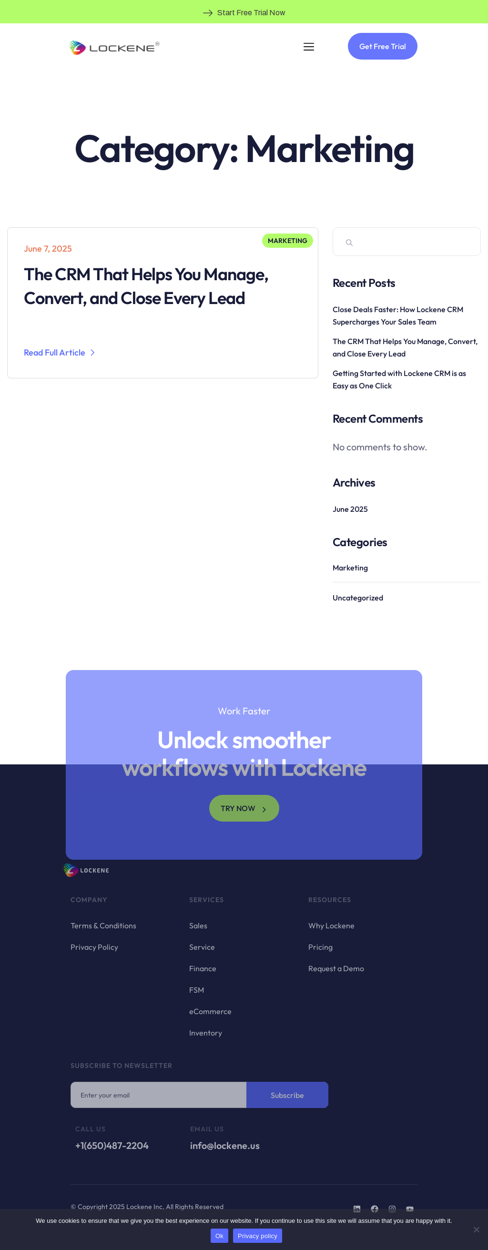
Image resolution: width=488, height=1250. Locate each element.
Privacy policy (257, 1236)
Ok (219, 1236)
